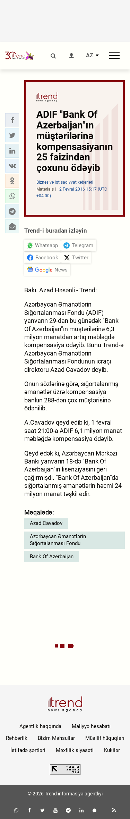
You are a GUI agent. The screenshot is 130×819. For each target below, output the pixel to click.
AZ (89, 55)
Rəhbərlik (16, 738)
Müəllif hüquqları (104, 738)
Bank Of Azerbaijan (51, 556)
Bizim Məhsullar (56, 738)
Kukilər (112, 750)
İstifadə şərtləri (27, 750)
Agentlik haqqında (40, 726)
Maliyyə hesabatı (91, 726)
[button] (12, 120)
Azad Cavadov (46, 523)
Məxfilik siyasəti (75, 750)
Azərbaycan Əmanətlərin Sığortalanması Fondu (58, 539)
